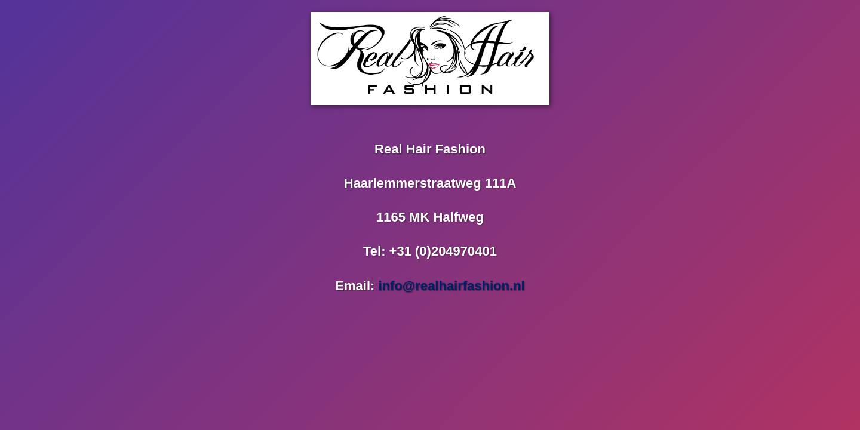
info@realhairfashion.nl (451, 285)
